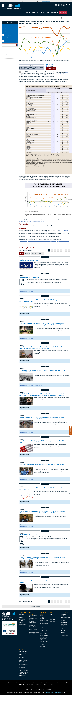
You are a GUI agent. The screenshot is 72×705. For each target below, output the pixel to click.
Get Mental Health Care (23, 669)
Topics (40, 12)
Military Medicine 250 (38, 385)
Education (34, 12)
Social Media (8, 38)
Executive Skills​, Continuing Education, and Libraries (33, 627)
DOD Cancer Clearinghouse (42, 618)
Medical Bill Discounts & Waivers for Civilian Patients (44, 638)
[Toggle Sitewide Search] (68, 12)
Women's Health (42, 646)
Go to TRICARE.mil (22, 651)
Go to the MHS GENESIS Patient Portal (23, 657)
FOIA (45, 682)
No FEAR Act (21, 682)
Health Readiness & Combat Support (43, 631)
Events (5, 50)
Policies (62, 628)
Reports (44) (34, 253)
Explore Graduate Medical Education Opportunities (23, 673)
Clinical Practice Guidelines (63, 615)
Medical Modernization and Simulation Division (34, 633)
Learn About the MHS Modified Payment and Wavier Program (23, 660)
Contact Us (21, 625)
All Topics (41, 615)
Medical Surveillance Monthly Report (62, 73)
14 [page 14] (65, 250)
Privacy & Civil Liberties (44, 641)
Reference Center (65, 612)
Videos (6, 32)
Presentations (63, 630)
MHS (47, 12)
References (53, 12)
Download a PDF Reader (48, 692)
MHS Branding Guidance (23, 624)
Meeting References (64, 627)
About (27, 12)
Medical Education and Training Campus (33, 630)
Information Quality (63, 682)
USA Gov (37, 684)
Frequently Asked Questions (64, 625)
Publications (63, 632)
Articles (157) (27, 253)
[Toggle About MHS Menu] (29, 12)
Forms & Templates (64, 622)
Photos (6, 29)
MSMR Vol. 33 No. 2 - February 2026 (29, 277)
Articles (6, 25)
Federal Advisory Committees (22, 620)
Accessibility (38, 682)
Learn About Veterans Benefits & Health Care (23, 664)
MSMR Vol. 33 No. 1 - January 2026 (29, 535)
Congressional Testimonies (65, 617)
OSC (51, 684)
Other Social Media (50, 68)
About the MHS (22, 612)
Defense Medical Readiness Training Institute (32, 623)
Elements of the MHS (22, 616)
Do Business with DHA (23, 670)
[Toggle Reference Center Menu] (57, 12)
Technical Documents (64, 635)
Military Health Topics (43, 613)
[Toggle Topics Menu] (43, 12)
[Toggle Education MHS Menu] (37, 12)
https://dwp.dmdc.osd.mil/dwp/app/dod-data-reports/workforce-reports (32, 235)
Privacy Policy (13, 682)
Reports (62, 634)
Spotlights (6, 54)
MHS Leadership (22, 614)
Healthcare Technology (44, 635)
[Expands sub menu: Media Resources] (3, 41)
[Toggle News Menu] (48, 12)
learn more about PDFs (59, 692)
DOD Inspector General (53, 682)
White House (45, 684)
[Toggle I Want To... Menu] (65, 12)
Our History (21, 622)
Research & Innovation (44, 643)
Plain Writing (31, 684)
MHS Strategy (21, 617)
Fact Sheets (63, 619)
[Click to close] (71, 427)
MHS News (9, 22)
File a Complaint (22, 675)
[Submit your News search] (16, 45)
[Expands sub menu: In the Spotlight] (3, 35)
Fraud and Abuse (30, 682)
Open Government (22, 684)
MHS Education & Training (33, 613)
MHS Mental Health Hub (44, 623)
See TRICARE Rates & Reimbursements (23, 666)
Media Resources (9, 41)
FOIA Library (63, 620)
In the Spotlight (8, 35)
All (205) (21, 253)
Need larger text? (65, 18)
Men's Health (42, 644)
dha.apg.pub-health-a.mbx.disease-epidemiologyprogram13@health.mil (31, 221)
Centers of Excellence (43, 633)
